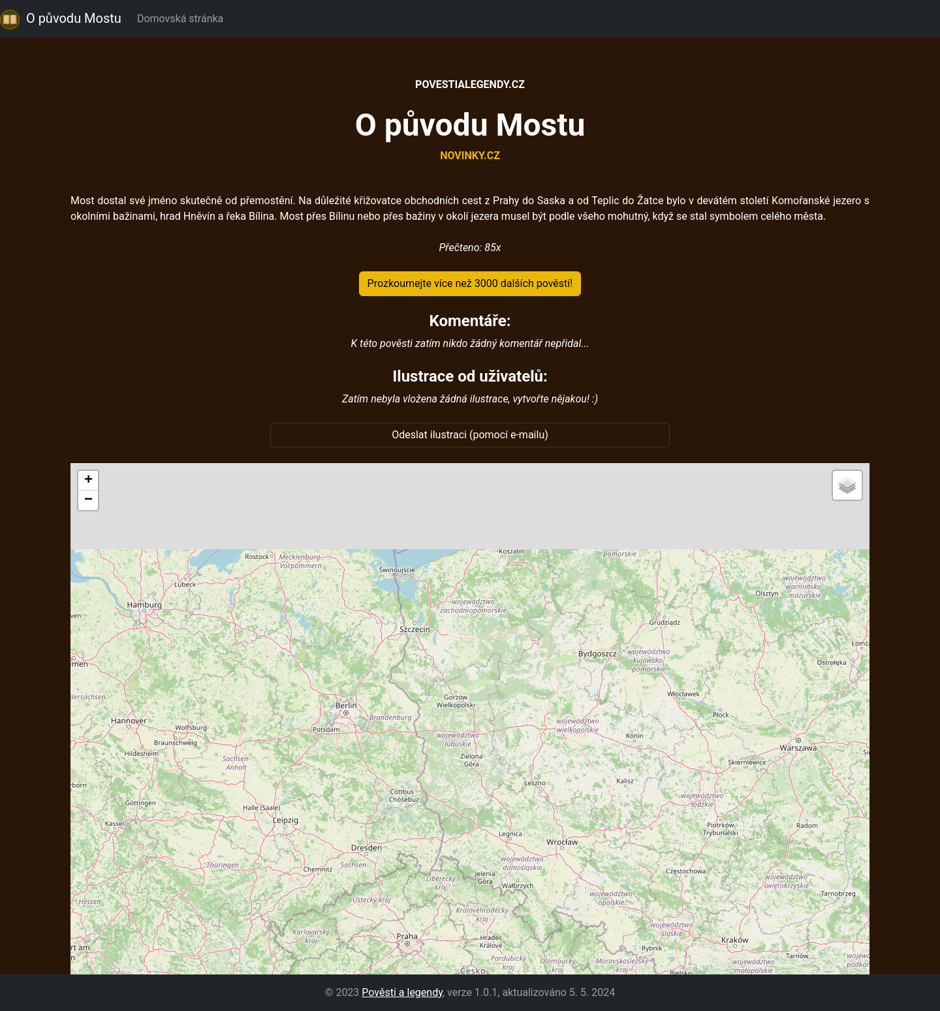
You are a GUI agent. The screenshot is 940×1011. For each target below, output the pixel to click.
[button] (88, 480)
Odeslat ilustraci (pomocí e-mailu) (470, 435)
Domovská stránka (182, 18)
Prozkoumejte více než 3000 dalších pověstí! (470, 283)
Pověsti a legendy (402, 992)
